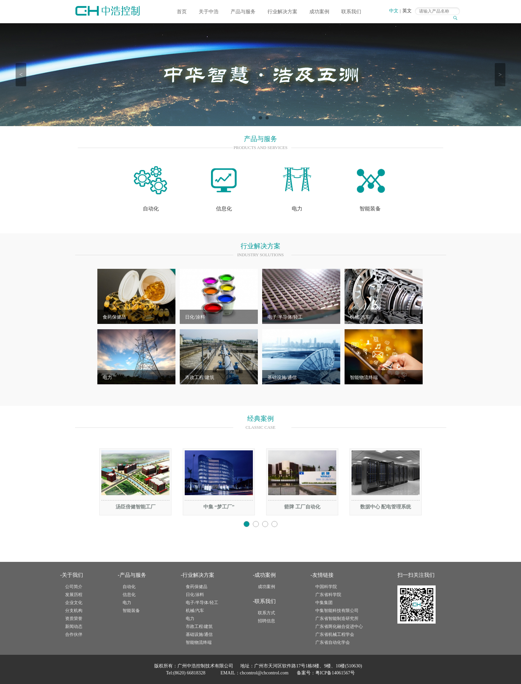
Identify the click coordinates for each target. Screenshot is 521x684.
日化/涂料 (195, 317)
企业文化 (73, 602)
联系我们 (351, 11)
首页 (182, 11)
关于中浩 (209, 11)
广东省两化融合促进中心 (339, 626)
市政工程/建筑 (199, 377)
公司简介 (73, 586)
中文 (393, 10)
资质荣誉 (73, 618)
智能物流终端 (364, 377)
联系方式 (266, 612)
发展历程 (73, 594)
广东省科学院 (328, 594)
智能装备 (131, 610)
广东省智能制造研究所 (337, 618)
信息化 (129, 594)
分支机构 (73, 610)
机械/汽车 (360, 317)
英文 (407, 10)
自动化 (129, 586)
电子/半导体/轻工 (285, 317)
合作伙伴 (73, 634)
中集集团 (324, 602)
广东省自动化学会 (332, 642)
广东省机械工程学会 (334, 634)
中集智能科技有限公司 (337, 610)
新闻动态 (73, 626)
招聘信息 (266, 620)
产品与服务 (243, 11)
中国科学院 (326, 586)
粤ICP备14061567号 (335, 672)
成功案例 (319, 11)
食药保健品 (114, 317)
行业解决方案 (282, 11)
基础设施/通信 (282, 377)
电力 (107, 377)
